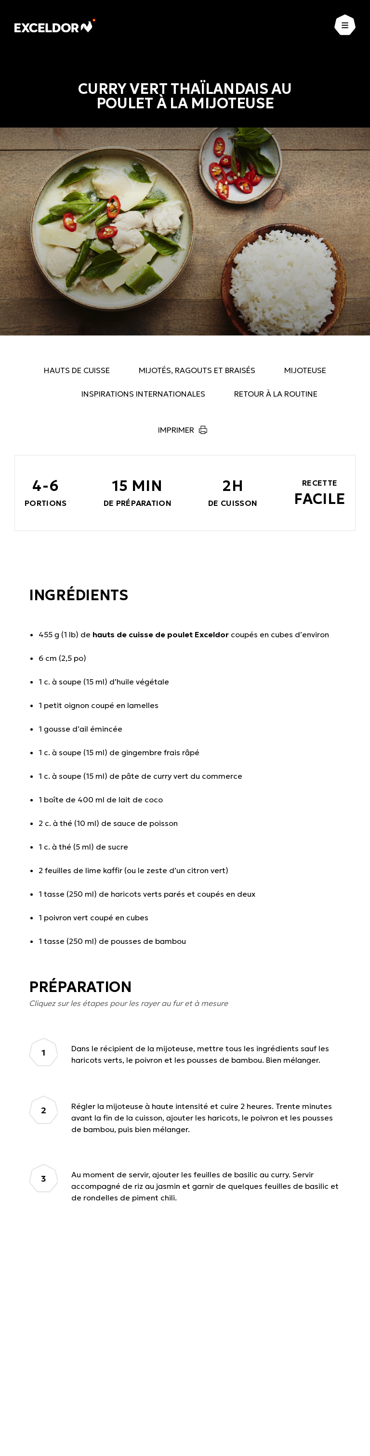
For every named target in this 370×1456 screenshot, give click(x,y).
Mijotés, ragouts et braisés (197, 370)
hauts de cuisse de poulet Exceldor (160, 634)
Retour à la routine (275, 394)
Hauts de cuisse (77, 370)
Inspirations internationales (143, 394)
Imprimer (176, 430)
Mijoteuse (305, 370)
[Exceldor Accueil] (55, 25)
